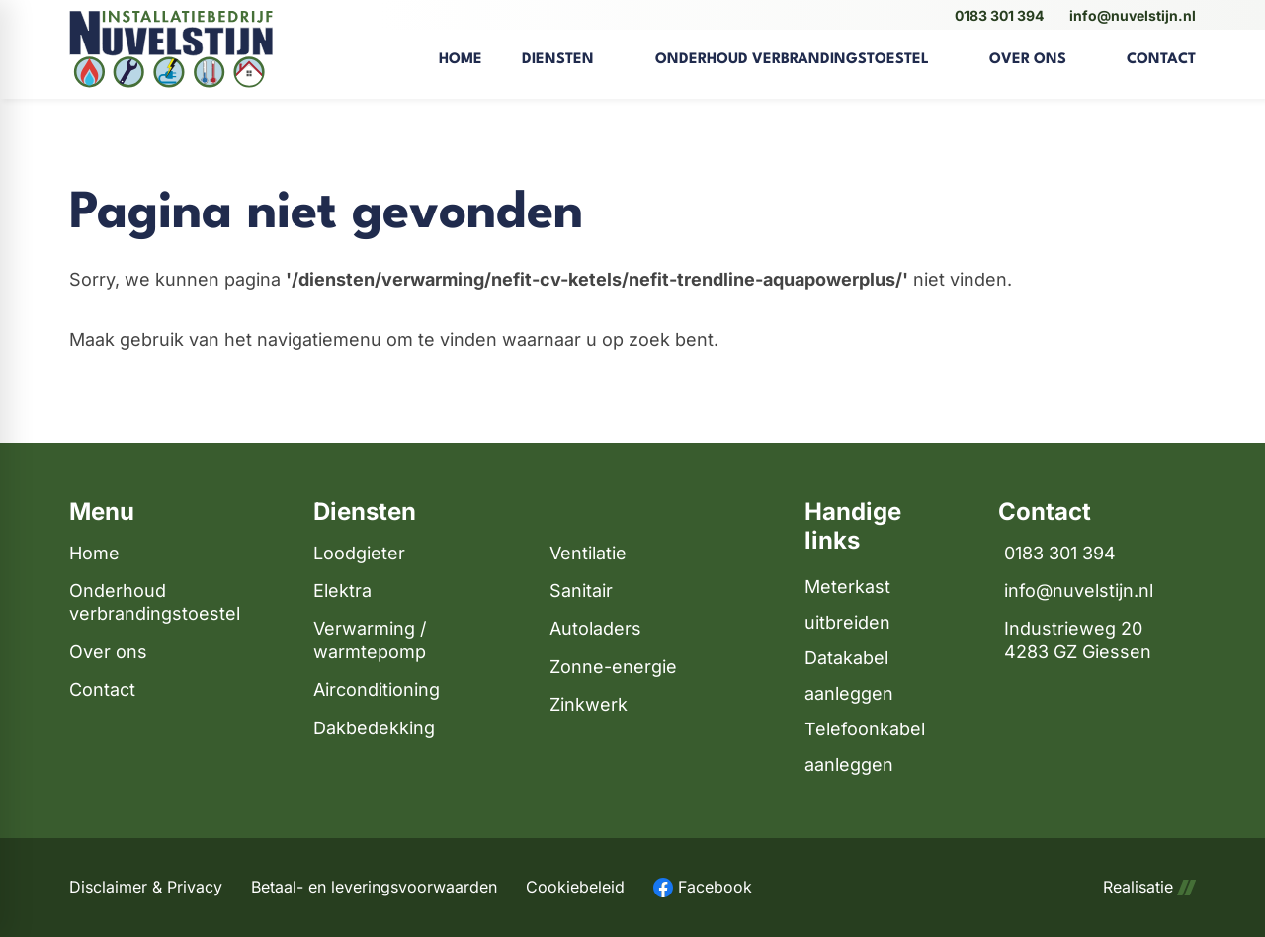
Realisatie (1149, 887)
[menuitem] (460, 49)
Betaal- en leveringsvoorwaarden (374, 887)
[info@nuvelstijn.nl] (1129, 15)
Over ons (108, 651)
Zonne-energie (613, 666)
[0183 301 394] (996, 15)
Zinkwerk (588, 704)
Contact (102, 689)
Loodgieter (359, 553)
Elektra (342, 590)
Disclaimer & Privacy (145, 887)
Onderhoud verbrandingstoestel (154, 602)
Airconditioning (376, 689)
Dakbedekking (374, 728)
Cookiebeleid (575, 887)
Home (94, 553)
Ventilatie (588, 553)
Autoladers (595, 628)
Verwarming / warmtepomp (369, 639)
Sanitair (581, 590)
